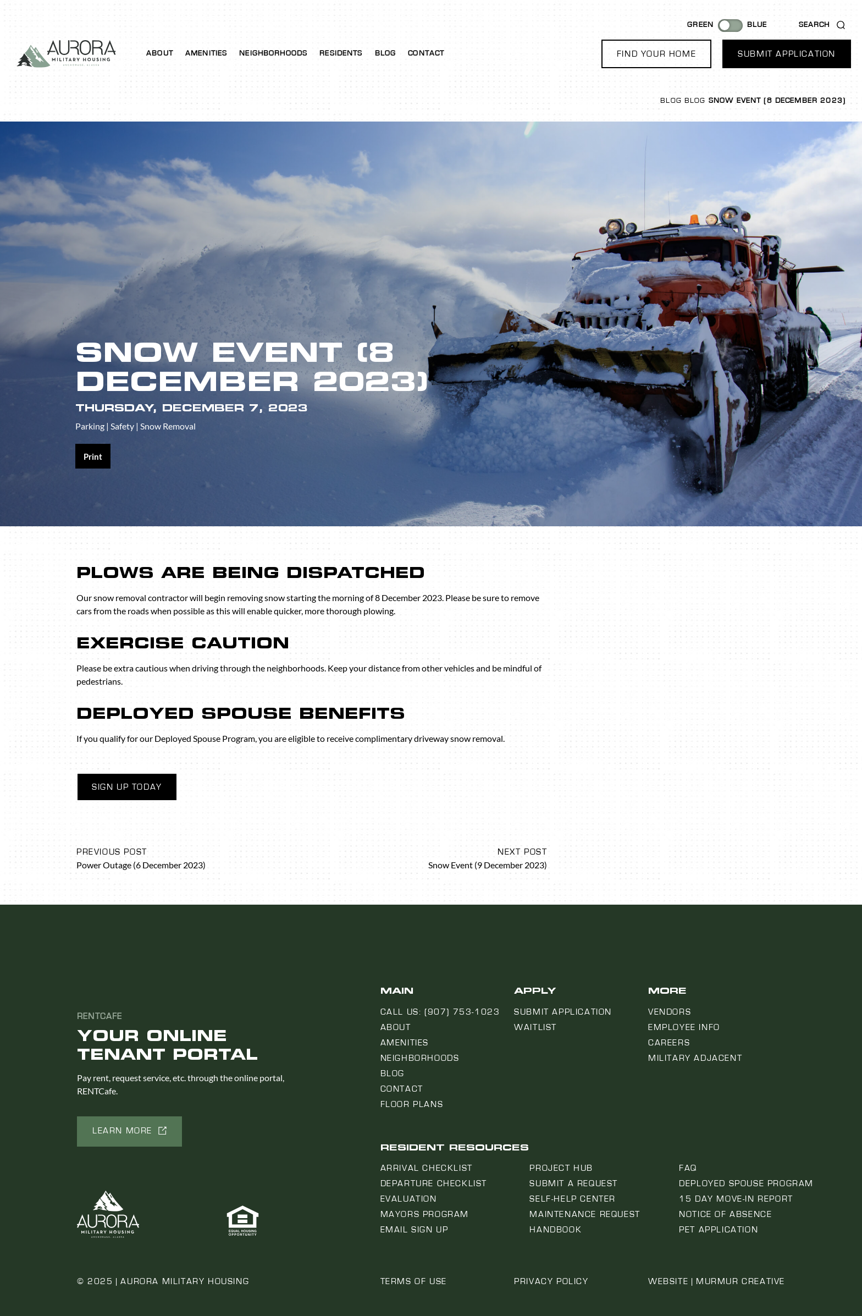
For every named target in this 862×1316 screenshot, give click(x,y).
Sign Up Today (127, 787)
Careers (669, 1042)
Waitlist (535, 1027)
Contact (426, 53)
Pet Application (718, 1229)
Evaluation (408, 1198)
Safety (122, 426)
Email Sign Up (414, 1229)
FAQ (688, 1168)
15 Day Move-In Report (736, 1198)
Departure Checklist (433, 1183)
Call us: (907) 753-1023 (440, 1011)
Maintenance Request (584, 1214)
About (159, 53)
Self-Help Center (572, 1198)
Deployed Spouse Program (746, 1183)
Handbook (555, 1229)
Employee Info (684, 1027)
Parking (89, 426)
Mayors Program (424, 1214)
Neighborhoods (273, 53)
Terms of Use (413, 1281)
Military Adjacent (695, 1058)
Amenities (206, 53)
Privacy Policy (551, 1281)
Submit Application (563, 1011)
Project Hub (561, 1168)
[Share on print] (92, 456)
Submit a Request (573, 1183)
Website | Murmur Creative (716, 1281)
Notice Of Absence (725, 1214)
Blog (385, 53)
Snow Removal (168, 426)
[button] (656, 54)
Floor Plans (412, 1104)
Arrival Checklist (426, 1168)
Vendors (669, 1011)
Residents (340, 53)
